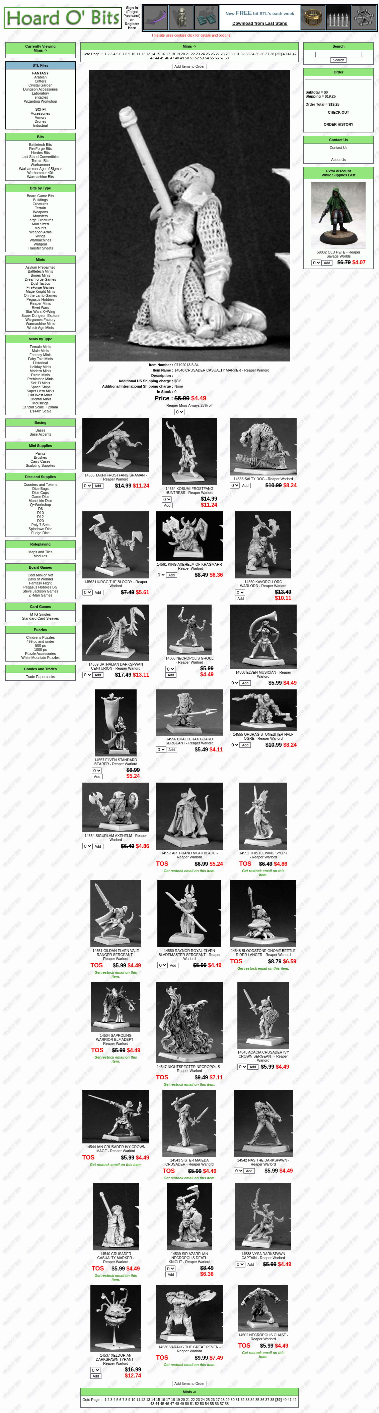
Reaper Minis (40, 303)
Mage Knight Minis (40, 291)
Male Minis (40, 351)
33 (247, 54)
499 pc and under (40, 641)
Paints (40, 453)
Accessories (40, 113)
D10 (40, 513)
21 (188, 54)
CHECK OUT (338, 112)
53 (202, 58)
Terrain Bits (40, 161)
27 (218, 54)
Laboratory (40, 93)
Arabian (40, 77)
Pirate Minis (40, 375)
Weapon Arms (40, 232)
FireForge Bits (40, 149)
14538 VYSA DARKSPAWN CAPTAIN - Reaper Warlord (263, 1256)
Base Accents (41, 434)
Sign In (132, 8)
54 (207, 58)
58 (227, 58)
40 (285, 54)
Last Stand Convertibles (40, 157)
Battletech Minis (40, 271)
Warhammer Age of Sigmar (40, 169)
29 (228, 54)
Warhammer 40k (40, 173)
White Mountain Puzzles (40, 658)
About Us (338, 160)
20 (183, 54)
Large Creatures (40, 220)
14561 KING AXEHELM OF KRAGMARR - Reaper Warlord (189, 566)
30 (233, 54)
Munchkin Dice (40, 501)
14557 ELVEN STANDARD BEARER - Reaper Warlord (115, 762)
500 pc (40, 645)
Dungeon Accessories (40, 89)
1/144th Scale (40, 411)
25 (208, 54)
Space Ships (40, 387)
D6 (40, 509)
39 (279, 54)
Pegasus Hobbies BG (40, 587)
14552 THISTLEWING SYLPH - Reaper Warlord (263, 855)
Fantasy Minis (40, 355)
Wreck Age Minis (40, 328)
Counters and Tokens (41, 485)
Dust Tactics (40, 283)
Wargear (40, 244)
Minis (38, 50)
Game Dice (40, 497)
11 (138, 54)
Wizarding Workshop (40, 101)
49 (182, 58)
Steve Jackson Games (40, 591)
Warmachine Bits (40, 177)
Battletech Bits (40, 145)
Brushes (40, 457)
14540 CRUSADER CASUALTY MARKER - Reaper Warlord (115, 1258)
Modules (40, 556)
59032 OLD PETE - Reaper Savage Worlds (338, 254)
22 (193, 54)
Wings (40, 236)
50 (187, 58)
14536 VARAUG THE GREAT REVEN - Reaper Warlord (189, 1349)
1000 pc (40, 649)
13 (148, 54)
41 (290, 54)
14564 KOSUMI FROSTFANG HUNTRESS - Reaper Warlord (190, 491)
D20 (40, 521)
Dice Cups (40, 493)
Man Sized (40, 224)
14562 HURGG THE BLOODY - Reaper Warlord (115, 584)
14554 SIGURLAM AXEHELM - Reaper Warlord (116, 838)
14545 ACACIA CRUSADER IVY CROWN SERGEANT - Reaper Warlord (263, 1056)
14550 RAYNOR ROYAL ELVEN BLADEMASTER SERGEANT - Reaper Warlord (189, 955)
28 (223, 54)
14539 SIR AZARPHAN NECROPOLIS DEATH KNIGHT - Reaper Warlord (189, 1258)
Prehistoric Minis (40, 379)
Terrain (40, 208)
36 (262, 54)
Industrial (40, 125)
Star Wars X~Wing (40, 311)
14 (153, 54)
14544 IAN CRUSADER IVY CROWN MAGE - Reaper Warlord (115, 1149)
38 (272, 54)
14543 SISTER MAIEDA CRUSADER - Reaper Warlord (189, 1162)
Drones (40, 121)
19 (178, 54)
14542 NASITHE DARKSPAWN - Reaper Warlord (263, 1162)
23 (198, 54)
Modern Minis (40, 371)
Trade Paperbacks (40, 677)
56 (217, 58)
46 (167, 58)
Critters (40, 81)
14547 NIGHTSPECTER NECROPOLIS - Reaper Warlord (189, 1069)
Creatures (40, 204)
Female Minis (40, 347)
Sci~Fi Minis (40, 383)
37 (268, 54)
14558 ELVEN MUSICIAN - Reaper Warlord (263, 674)
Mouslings (40, 403)
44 (157, 58)
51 (192, 58)
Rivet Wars (40, 307)
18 (173, 54)
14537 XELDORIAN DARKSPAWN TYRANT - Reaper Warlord (116, 1359)
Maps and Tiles (40, 552)
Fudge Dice (40, 533)
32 (242, 54)
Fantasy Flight (40, 583)
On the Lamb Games (40, 295)
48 (177, 58)
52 (197, 58)
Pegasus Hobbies (40, 299)
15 (158, 54)
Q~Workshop (40, 505)
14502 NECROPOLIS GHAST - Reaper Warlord (263, 1337)
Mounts (40, 228)
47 (172, 58)
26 (213, 54)
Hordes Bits (40, 153)
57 (222, 58)
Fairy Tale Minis (40, 359)
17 (168, 54)
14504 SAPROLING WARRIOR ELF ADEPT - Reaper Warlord (116, 1039)
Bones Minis (40, 275)
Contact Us (339, 148)
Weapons (40, 212)
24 (203, 54)
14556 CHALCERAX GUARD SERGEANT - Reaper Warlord (190, 741)
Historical (40, 363)
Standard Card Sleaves (40, 618)
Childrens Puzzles (40, 637)
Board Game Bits (40, 196)
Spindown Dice (40, 529)
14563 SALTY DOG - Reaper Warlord (263, 479)
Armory (40, 117)
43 (152, 58)
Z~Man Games (40, 595)
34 (252, 54)
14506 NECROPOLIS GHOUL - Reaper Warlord (189, 660)
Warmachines (40, 240)
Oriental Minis (40, 399)
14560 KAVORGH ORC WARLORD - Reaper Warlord (263, 584)
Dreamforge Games (40, 279)
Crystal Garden (40, 85)
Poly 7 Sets (40, 525)
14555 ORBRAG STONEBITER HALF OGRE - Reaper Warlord (263, 736)
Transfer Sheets (40, 248)
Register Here (132, 26)
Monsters (40, 216)
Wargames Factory (40, 320)
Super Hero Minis (40, 391)
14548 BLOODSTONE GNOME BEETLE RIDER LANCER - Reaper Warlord (263, 953)
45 (162, 58)
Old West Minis (40, 395)
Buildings (40, 200)
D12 (40, 517)
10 (133, 54)
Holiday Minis (40, 367)
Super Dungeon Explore (40, 316)
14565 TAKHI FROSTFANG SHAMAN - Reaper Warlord (116, 477)
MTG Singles (40, 614)
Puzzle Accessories (40, 654)
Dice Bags (40, 489)
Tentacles (40, 97)
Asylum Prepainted (40, 267)
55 (212, 58)
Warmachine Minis (40, 324)
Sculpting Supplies (40, 465)
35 (257, 54)
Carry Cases (40, 461)
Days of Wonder (40, 579)
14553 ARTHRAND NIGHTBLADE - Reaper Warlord (189, 855)
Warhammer (40, 165)
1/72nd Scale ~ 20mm (40, 407)
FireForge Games (40, 287)
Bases (40, 430)
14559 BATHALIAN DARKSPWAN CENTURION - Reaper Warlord (116, 666)
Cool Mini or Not (40, 575)
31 (238, 54)
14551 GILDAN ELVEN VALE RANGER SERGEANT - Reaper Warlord (115, 955)
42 (295, 54)
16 (163, 54)
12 (143, 54)
